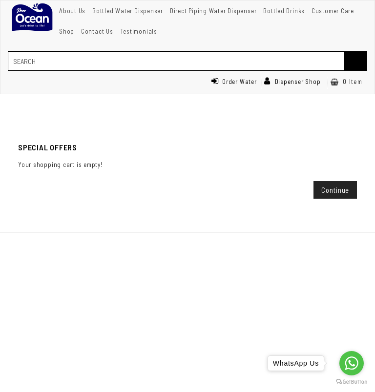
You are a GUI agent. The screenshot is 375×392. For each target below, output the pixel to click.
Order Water (233, 81)
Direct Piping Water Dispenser (213, 11)
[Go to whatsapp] (351, 363)
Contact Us (97, 31)
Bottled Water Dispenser (127, 11)
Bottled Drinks (284, 11)
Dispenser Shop (292, 81)
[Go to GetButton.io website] (351, 382)
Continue (335, 190)
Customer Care (333, 11)
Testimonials (138, 31)
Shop (66, 31)
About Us (72, 11)
